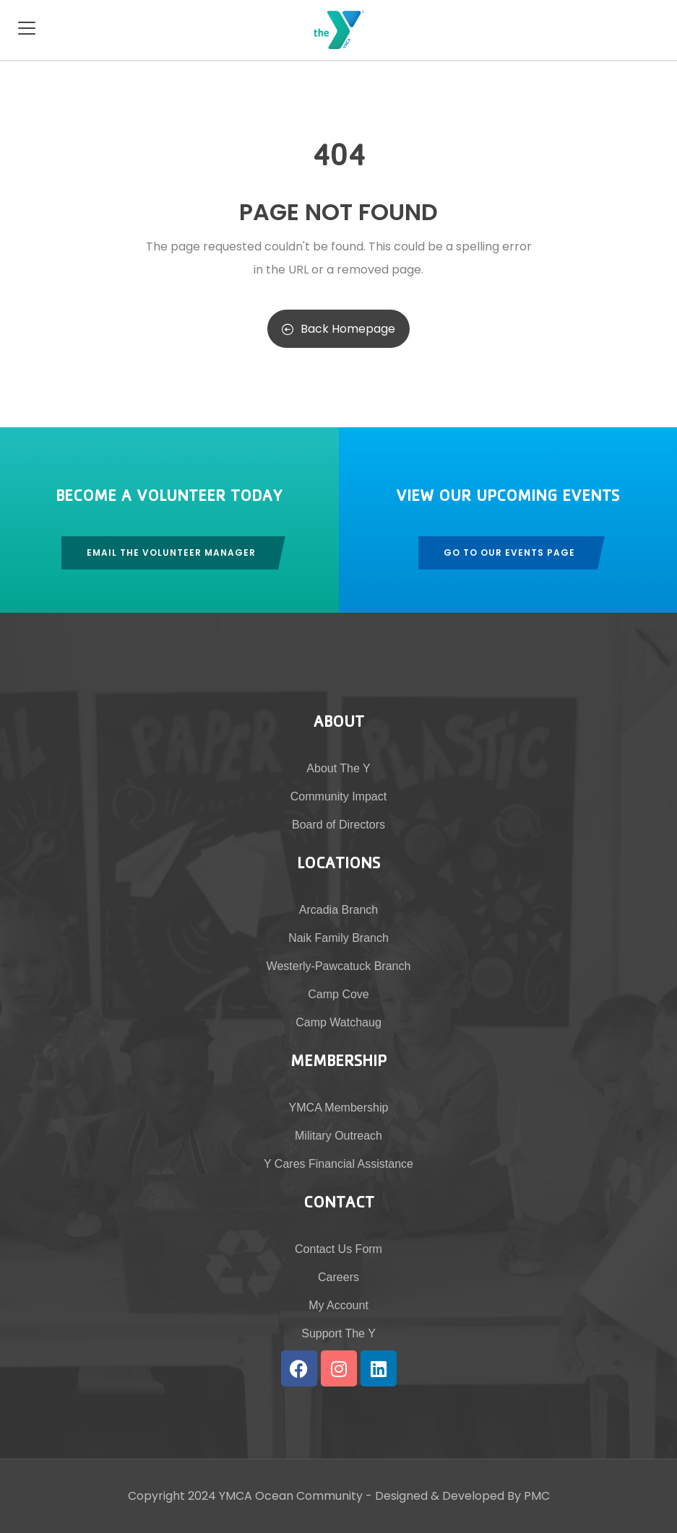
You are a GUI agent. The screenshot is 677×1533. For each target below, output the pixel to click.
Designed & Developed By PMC (462, 1496)
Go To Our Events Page (509, 552)
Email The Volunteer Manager (171, 552)
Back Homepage (338, 328)
